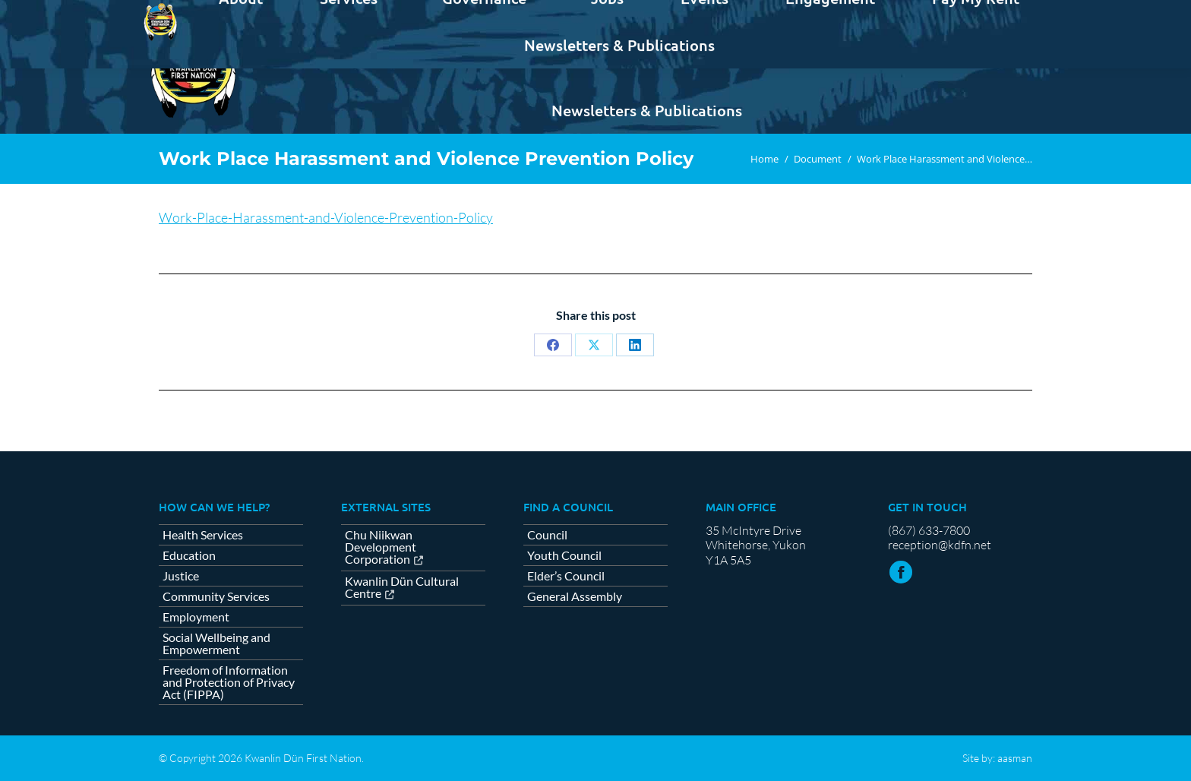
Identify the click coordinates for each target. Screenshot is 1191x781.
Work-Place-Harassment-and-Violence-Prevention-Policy (326, 217)
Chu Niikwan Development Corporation (380, 547)
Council (547, 535)
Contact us (994, 14)
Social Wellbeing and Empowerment (216, 643)
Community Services (216, 596)
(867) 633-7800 (929, 530)
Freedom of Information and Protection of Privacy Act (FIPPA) (229, 682)
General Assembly (574, 596)
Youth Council (564, 555)
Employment (196, 617)
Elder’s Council (566, 576)
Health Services (203, 535)
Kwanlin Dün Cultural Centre (402, 587)
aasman (1014, 757)
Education (189, 555)
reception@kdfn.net (939, 544)
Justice (181, 576)
